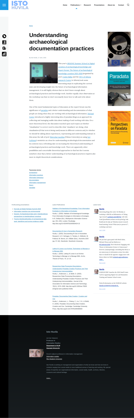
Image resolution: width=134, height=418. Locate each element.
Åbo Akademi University (54, 359)
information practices (36, 175)
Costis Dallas (67, 77)
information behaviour (36, 177)
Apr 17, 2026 (102, 230)
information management (37, 183)
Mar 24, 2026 (102, 289)
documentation (34, 180)
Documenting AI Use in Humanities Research (67, 231)
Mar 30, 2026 (102, 263)
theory (31, 185)
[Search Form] (128, 12)
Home (31, 26)
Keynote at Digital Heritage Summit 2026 (27, 209)
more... (48, 378)
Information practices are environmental (27, 211)
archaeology (33, 172)
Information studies (52, 356)
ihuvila (101, 209)
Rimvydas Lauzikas (57, 137)
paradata (44, 110)
